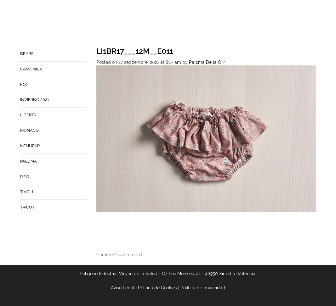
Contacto (231, 24)
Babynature (262, 24)
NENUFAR (30, 145)
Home (184, 24)
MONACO (29, 130)
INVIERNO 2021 (34, 99)
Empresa (204, 24)
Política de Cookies (157, 287)
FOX (24, 84)
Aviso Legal (122, 287)
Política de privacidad (202, 287)
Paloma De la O (205, 62)
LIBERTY (28, 115)
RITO (24, 176)
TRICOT (27, 207)
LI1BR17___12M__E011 (134, 51)
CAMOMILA (31, 69)
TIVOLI (26, 191)
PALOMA (28, 161)
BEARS (26, 53)
